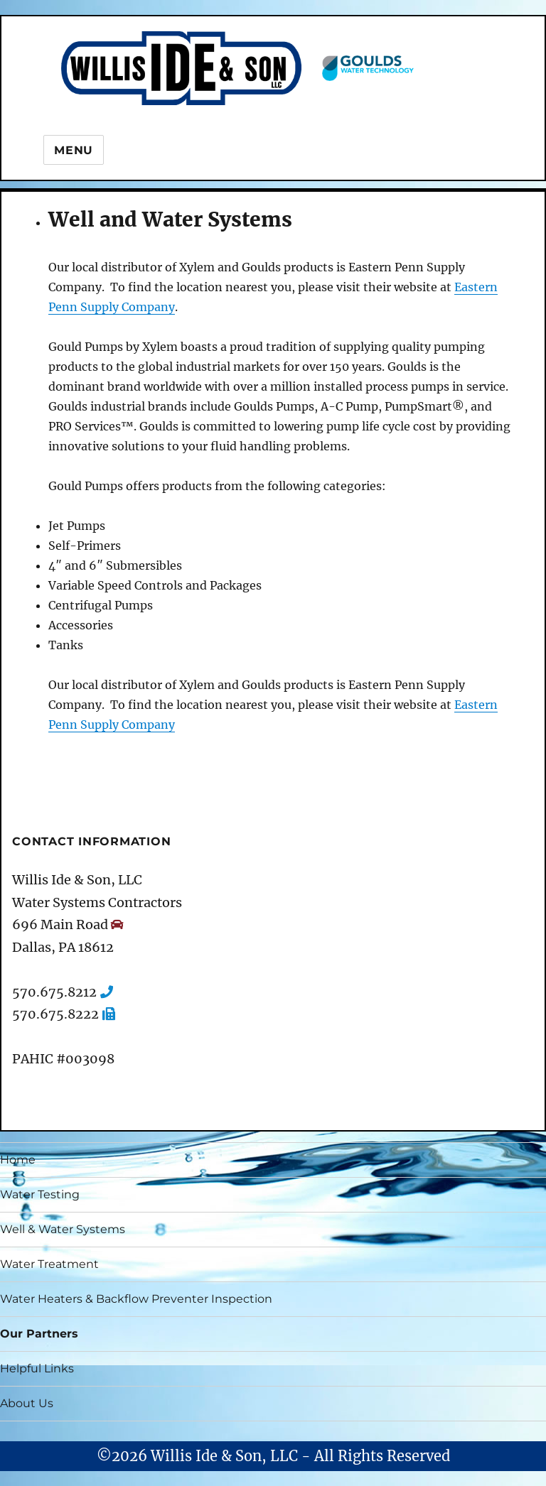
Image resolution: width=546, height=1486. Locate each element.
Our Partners (39, 1333)
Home (18, 1159)
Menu (73, 150)
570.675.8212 (54, 992)
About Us (26, 1403)
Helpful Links (37, 1368)
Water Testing (40, 1194)
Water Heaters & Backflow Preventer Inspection (136, 1299)
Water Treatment (49, 1264)
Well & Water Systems (62, 1229)
